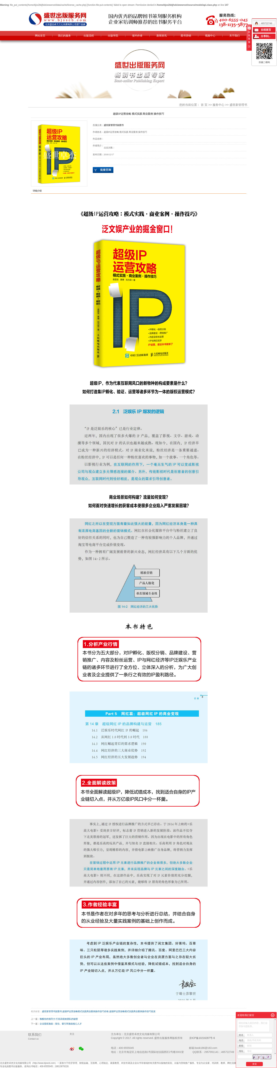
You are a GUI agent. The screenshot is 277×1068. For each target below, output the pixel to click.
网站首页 (40, 35)
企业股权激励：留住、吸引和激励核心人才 (61, 1023)
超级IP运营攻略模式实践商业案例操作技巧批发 (132, 1011)
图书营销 (186, 35)
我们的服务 (64, 35)
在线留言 (266, 29)
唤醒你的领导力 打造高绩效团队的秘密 (59, 1019)
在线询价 (103, 170)
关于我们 (234, 35)
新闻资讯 (161, 35)
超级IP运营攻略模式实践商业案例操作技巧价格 (85, 1011)
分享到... (266, 36)
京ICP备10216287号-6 (202, 1037)
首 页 (204, 104)
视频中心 (210, 35)
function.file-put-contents (100, 5)
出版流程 (89, 35)
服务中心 (218, 104)
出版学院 (113, 35)
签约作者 (137, 35)
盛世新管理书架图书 (52, 1011)
